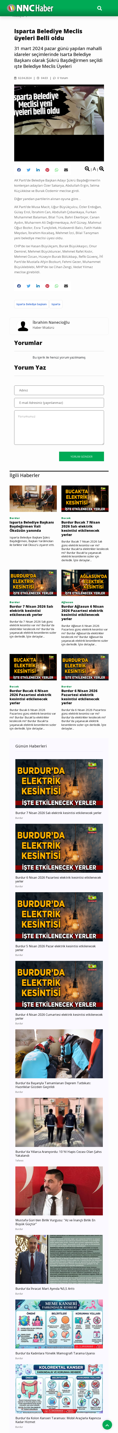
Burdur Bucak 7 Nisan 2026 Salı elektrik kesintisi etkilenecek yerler (80, 528)
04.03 (42, 78)
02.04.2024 (22, 78)
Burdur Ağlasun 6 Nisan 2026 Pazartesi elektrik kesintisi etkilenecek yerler (82, 612)
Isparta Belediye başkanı (31, 304)
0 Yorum (60, 78)
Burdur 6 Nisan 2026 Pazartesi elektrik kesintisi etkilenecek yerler (80, 697)
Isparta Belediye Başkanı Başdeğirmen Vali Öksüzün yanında (32, 526)
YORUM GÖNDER (81, 456)
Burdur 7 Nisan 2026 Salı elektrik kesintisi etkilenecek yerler (31, 610)
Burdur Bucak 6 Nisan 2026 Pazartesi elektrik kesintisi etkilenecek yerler (30, 697)
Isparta (55, 304)
